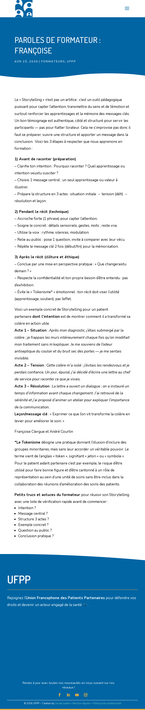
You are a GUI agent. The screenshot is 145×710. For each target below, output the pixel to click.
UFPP (71, 61)
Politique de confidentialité (107, 703)
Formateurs (53, 61)
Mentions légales (81, 703)
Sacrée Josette (62, 703)
